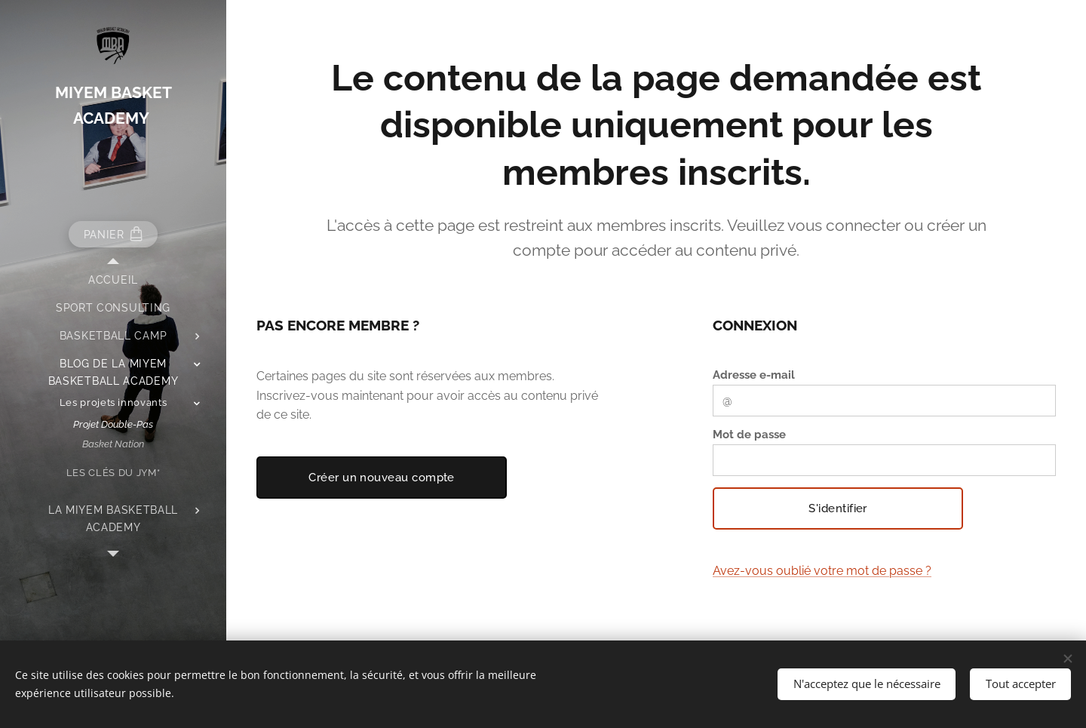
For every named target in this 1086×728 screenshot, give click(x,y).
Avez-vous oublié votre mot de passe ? (822, 571)
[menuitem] (113, 280)
